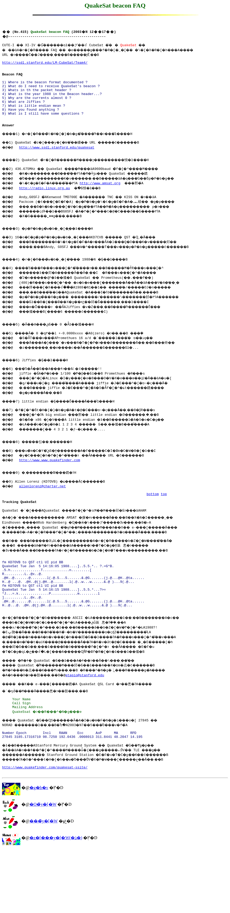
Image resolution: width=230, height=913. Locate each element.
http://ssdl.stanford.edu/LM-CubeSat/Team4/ (45, 64)
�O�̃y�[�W (43, 867)
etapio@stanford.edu (94, 728)
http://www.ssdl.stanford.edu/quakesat (58, 163)
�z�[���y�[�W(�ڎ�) (55, 901)
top (164, 530)
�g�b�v (38, 851)
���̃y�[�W (43, 884)
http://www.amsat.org (110, 201)
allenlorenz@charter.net (43, 521)
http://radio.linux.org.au (45, 206)
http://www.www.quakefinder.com (50, 492)
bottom (153, 530)
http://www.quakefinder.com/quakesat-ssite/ (45, 829)
